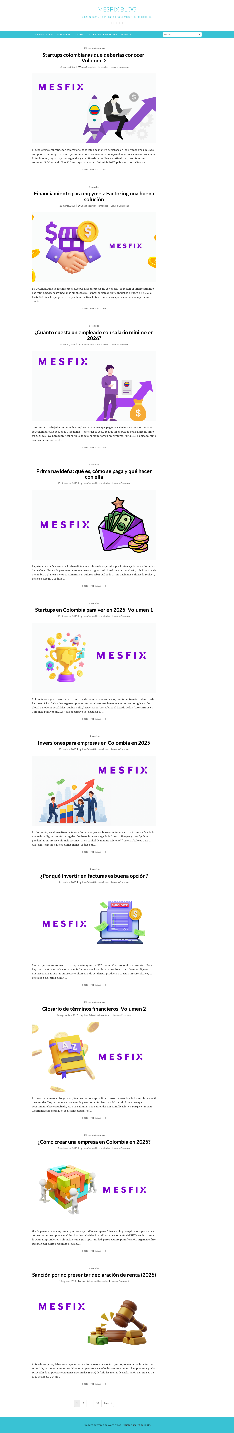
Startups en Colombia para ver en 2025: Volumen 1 (94, 609)
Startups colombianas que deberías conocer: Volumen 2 (94, 57)
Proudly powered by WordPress (102, 1424)
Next (108, 1403)
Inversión (63, 34)
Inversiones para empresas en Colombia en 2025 (94, 742)
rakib (147, 1424)
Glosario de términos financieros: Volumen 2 (94, 1008)
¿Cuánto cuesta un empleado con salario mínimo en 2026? (94, 335)
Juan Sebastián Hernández (94, 66)
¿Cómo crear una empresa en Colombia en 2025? (94, 1141)
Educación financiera (103, 34)
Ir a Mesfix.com (43, 34)
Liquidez (79, 34)
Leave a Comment (119, 66)
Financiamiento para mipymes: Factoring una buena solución (94, 196)
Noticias (127, 34)
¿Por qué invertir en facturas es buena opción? (94, 875)
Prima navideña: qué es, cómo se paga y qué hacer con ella (94, 474)
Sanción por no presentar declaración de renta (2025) (94, 1274)
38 (97, 1403)
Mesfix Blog (117, 9)
